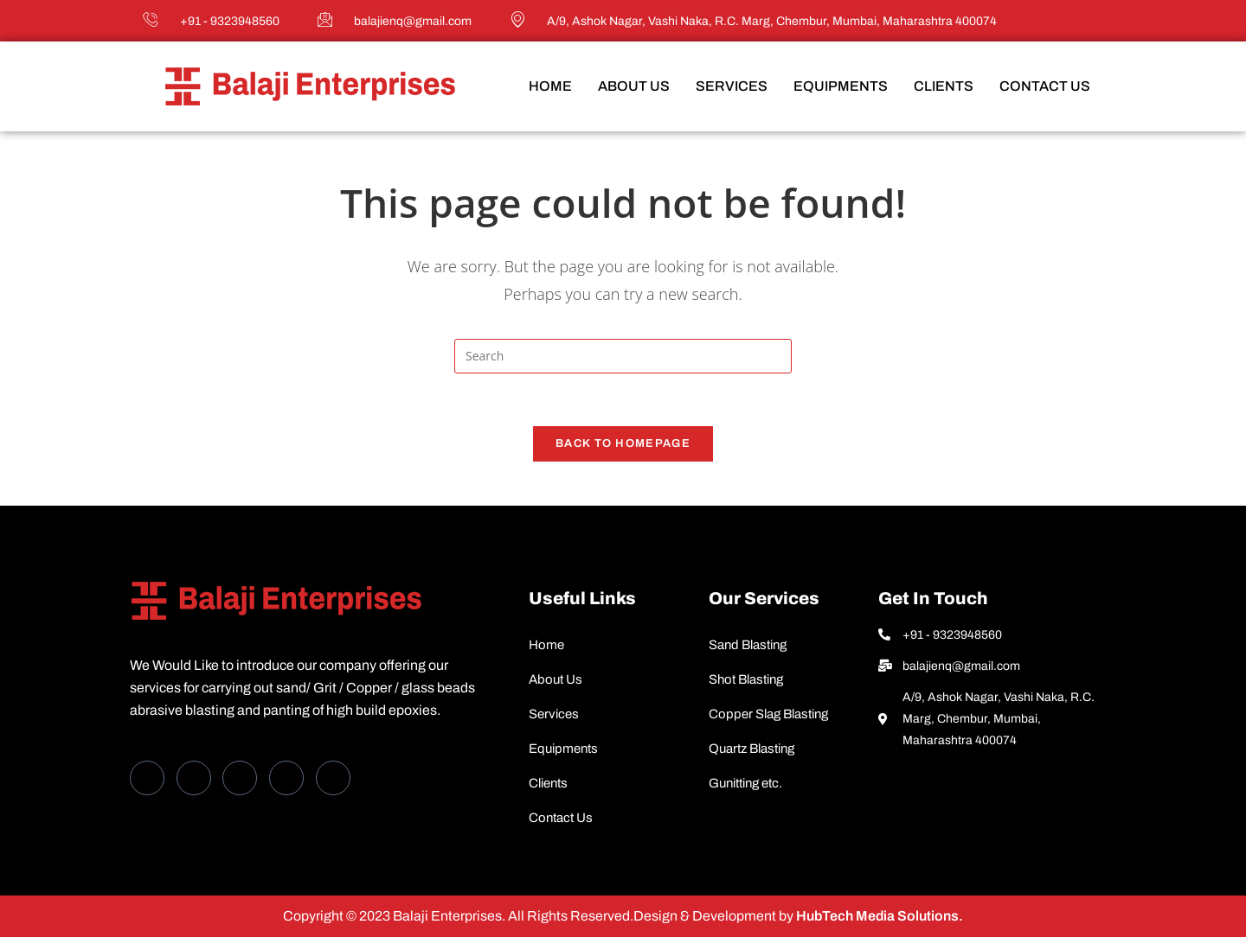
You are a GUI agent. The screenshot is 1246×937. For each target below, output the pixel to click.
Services (732, 86)
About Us (634, 86)
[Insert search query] (623, 356)
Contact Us (1044, 86)
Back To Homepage (623, 443)
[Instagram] (333, 778)
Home (550, 86)
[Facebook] (147, 778)
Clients (943, 86)
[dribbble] (286, 778)
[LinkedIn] (239, 778)
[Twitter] (194, 778)
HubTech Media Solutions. (878, 915)
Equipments (840, 86)
